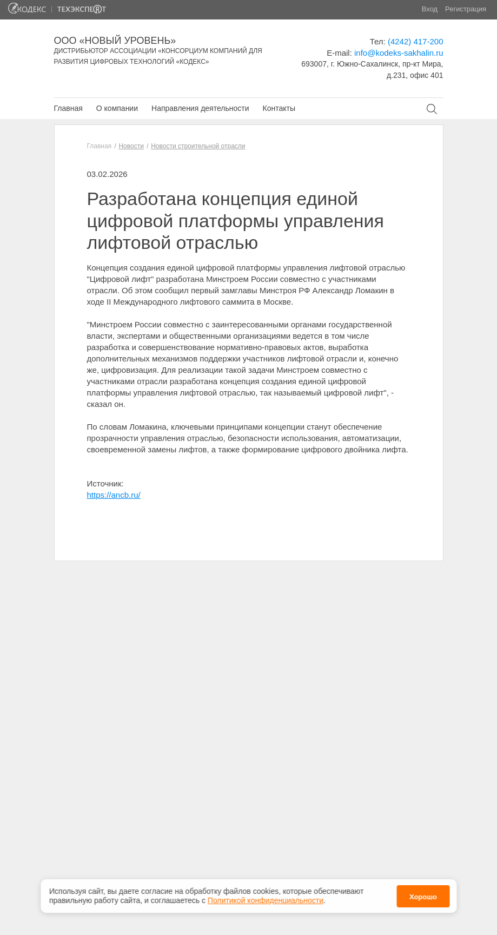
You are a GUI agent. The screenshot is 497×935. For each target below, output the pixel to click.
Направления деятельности (200, 108)
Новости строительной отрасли (198, 146)
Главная (68, 108)
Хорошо (423, 896)
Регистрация (465, 9)
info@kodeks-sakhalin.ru (398, 52)
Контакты (278, 108)
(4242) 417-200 (415, 41)
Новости (130, 146)
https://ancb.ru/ (114, 494)
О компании (117, 108)
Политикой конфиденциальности (265, 899)
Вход (430, 9)
